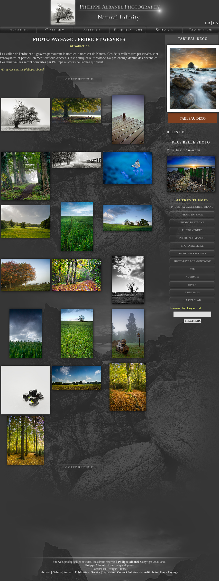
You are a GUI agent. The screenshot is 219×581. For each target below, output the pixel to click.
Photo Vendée (192, 230)
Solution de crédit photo (143, 572)
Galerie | (58, 572)
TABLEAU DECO (193, 39)
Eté (192, 269)
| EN (215, 23)
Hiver (192, 284)
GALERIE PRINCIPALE (79, 79)
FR (208, 23)
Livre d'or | (109, 572)
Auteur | (69, 572)
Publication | (83, 572)
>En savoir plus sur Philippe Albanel (22, 69)
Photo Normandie (192, 237)
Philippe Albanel (128, 561)
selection (194, 150)
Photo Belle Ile (192, 245)
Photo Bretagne (192, 222)
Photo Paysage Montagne (192, 261)
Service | (96, 572)
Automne (192, 276)
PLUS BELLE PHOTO (191, 142)
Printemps (192, 292)
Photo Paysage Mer (192, 253)
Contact (122, 572)
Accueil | (46, 572)
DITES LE (175, 132)
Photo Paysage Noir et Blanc (192, 206)
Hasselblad (192, 300)
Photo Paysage (192, 214)
